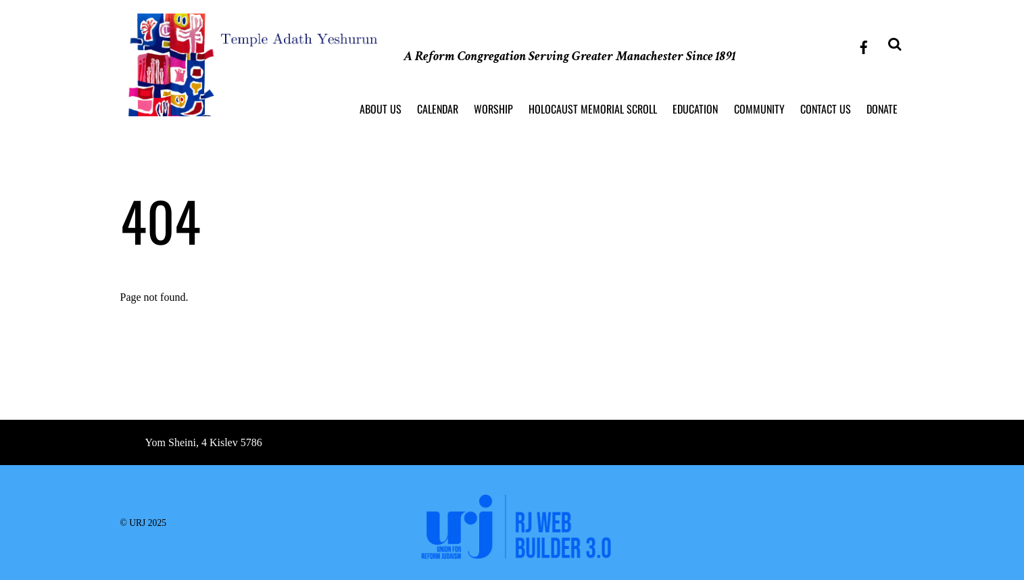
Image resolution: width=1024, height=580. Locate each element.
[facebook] (863, 45)
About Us (380, 109)
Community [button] (759, 109)
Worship (493, 109)
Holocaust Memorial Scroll (593, 109)
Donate (882, 109)
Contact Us (825, 109)
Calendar (437, 109)
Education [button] (695, 109)
